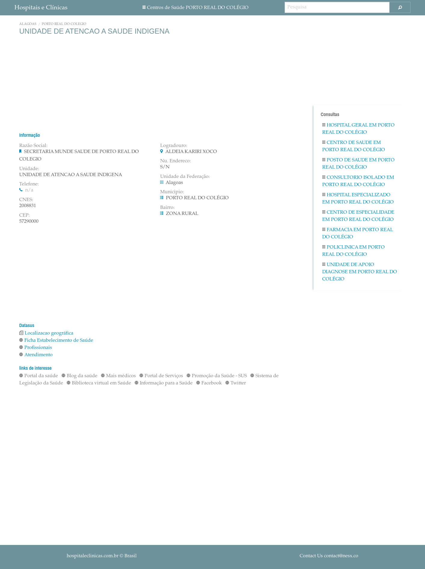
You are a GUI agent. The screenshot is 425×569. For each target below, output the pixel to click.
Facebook (209, 383)
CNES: (26, 199)
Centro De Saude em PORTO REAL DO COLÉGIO (353, 146)
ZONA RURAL (182, 213)
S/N (165, 167)
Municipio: (172, 192)
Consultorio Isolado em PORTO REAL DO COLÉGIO (358, 181)
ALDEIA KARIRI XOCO (191, 151)
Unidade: (29, 169)
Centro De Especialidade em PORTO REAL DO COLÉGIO (358, 216)
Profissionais (35, 347)
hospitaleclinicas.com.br (92, 556)
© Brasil (102, 556)
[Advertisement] (155, 83)
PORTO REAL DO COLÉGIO (64, 24)
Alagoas (27, 24)
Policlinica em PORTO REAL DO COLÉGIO (353, 251)
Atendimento (36, 355)
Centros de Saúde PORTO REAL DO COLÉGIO (195, 7)
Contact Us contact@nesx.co (329, 556)
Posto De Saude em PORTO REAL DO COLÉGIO (358, 164)
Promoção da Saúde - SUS (217, 376)
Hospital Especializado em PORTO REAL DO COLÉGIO (358, 199)
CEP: (24, 215)
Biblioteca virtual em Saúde (99, 383)
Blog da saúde (79, 376)
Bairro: (167, 207)
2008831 (27, 205)
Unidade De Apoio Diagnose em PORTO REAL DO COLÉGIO (359, 272)
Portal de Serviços (161, 376)
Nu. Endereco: (175, 161)
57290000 (28, 221)
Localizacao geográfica (46, 333)
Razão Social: (33, 145)
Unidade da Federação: (185, 176)
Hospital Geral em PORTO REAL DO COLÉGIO (358, 129)
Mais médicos (118, 376)
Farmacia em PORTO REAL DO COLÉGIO (357, 234)
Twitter (235, 383)
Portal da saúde (38, 376)
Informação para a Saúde (164, 383)
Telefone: (29, 184)
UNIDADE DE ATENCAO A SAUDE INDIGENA (70, 175)
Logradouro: (173, 145)
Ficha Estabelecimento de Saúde (56, 340)
